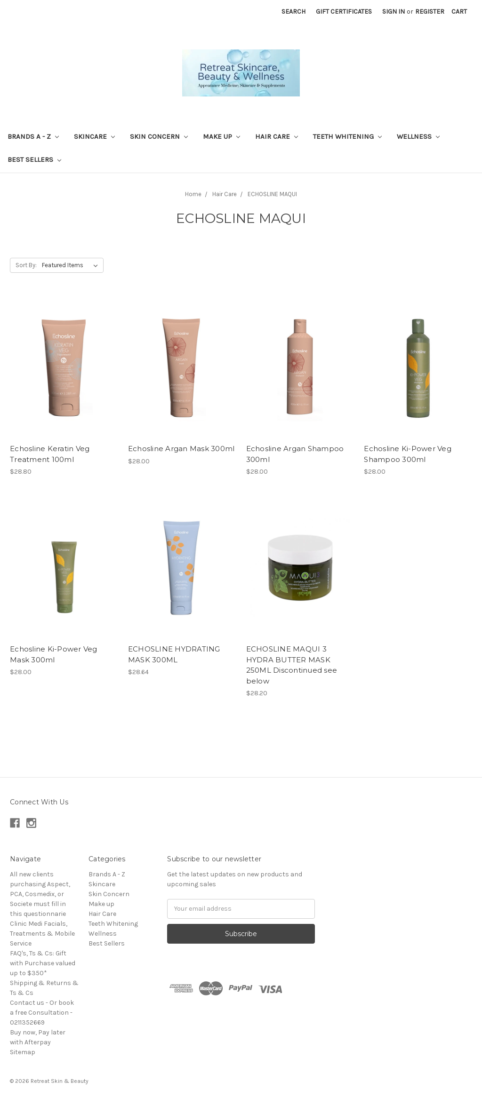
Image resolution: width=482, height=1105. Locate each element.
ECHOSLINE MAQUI (272, 194)
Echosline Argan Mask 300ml (181, 448)
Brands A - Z (33, 136)
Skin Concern (159, 136)
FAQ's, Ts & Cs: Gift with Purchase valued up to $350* (42, 963)
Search (293, 12)
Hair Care (276, 136)
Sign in (393, 12)
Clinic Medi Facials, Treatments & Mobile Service (42, 933)
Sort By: (26, 265)
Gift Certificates (344, 12)
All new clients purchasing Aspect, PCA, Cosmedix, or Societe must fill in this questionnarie (40, 894)
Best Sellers (34, 159)
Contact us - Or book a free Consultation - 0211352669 (42, 1012)
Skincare (94, 136)
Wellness (418, 136)
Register (429, 12)
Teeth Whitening (347, 136)
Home (193, 194)
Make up (221, 136)
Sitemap (22, 1052)
